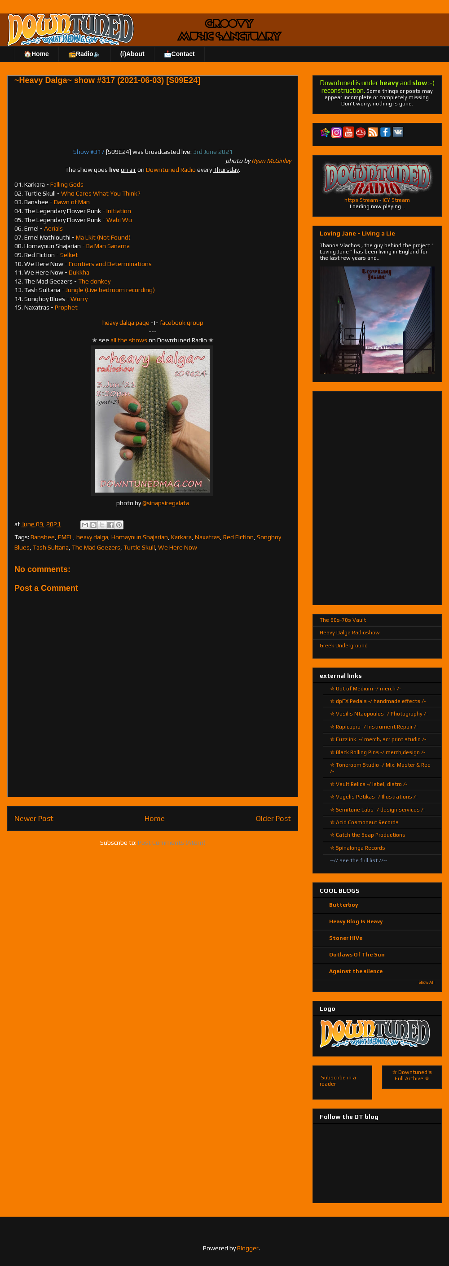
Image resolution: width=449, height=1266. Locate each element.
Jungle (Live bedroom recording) (110, 289)
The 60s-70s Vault (343, 620)
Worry (79, 298)
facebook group (181, 322)
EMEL (65, 537)
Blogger (248, 1248)
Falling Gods (67, 184)
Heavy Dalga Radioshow (350, 632)
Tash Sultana (51, 547)
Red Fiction (238, 537)
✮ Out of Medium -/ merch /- (365, 688)
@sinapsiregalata (165, 502)
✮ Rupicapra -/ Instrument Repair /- (374, 727)
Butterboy (343, 905)
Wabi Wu (119, 219)
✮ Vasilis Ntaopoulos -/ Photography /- (379, 714)
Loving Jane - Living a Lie (357, 233)
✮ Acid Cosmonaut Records (364, 822)
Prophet (66, 307)
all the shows (128, 340)
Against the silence (356, 971)
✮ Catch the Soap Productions (367, 835)
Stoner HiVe (345, 938)
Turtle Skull (139, 547)
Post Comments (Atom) (172, 842)
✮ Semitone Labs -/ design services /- (377, 810)
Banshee (43, 537)
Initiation (118, 210)
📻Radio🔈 (84, 53)
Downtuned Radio (171, 169)
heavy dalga (92, 537)
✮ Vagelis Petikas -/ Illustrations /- (374, 797)
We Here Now (177, 547)
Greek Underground (344, 645)
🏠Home (36, 53)
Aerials (53, 228)
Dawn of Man (72, 201)
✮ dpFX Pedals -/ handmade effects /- (378, 701)
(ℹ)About (132, 53)
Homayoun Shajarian (139, 537)
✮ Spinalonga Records (357, 848)
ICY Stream (396, 200)
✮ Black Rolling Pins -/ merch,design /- (377, 752)
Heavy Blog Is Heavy (356, 921)
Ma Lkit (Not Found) (103, 237)
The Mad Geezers (96, 547)
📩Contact (179, 53)
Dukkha (79, 272)
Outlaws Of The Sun (357, 955)
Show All (427, 982)
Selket (69, 254)
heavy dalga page (126, 322)
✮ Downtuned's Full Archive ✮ (412, 1075)
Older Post (273, 818)
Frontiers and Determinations (110, 263)
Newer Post (33, 818)
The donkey (94, 281)
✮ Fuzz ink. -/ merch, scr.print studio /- (378, 739)
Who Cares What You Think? (101, 193)
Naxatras (207, 537)
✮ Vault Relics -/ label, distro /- (368, 784)
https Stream (361, 200)
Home (155, 818)
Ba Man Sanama (108, 245)
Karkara (181, 537)
